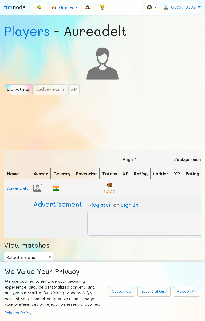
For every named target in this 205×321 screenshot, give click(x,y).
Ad (57, 204)
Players (27, 30)
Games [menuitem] (62, 7)
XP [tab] (74, 89)
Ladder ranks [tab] (50, 89)
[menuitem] (39, 7)
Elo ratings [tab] (18, 89)
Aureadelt (17, 188)
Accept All (186, 291)
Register (100, 204)
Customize (121, 291)
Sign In (129, 204)
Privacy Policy (18, 312)
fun (15, 7)
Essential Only (154, 291)
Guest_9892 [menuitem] (180, 7)
